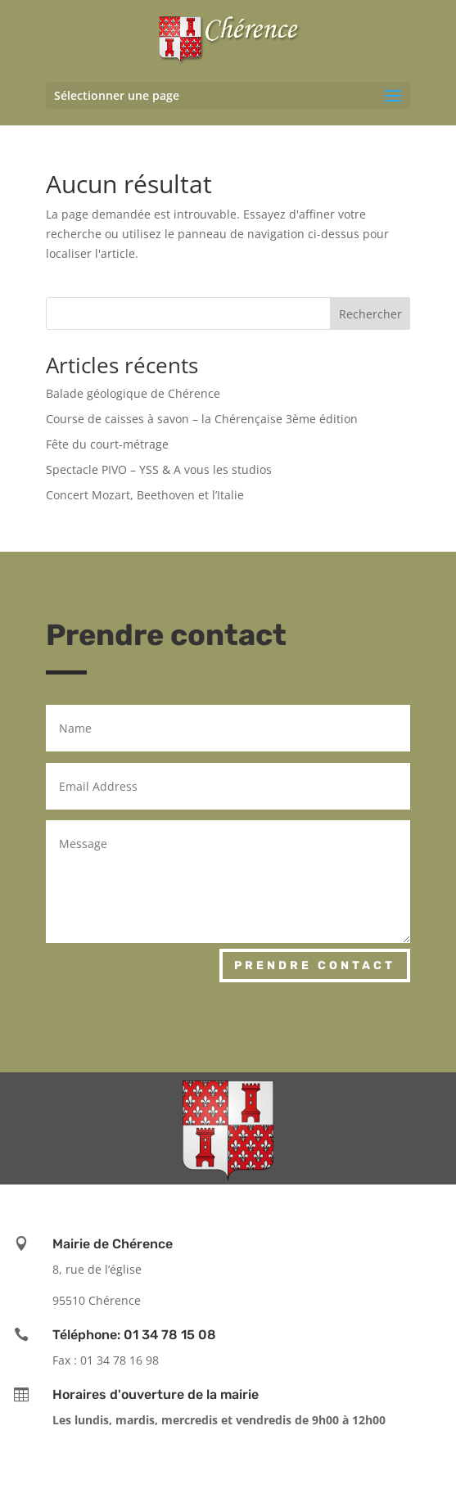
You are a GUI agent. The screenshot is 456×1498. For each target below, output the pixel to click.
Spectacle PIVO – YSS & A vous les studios (159, 469)
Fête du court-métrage (107, 444)
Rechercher (370, 314)
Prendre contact (314, 965)
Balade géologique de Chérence (133, 393)
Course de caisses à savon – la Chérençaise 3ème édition (202, 418)
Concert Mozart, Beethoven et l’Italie (145, 495)
